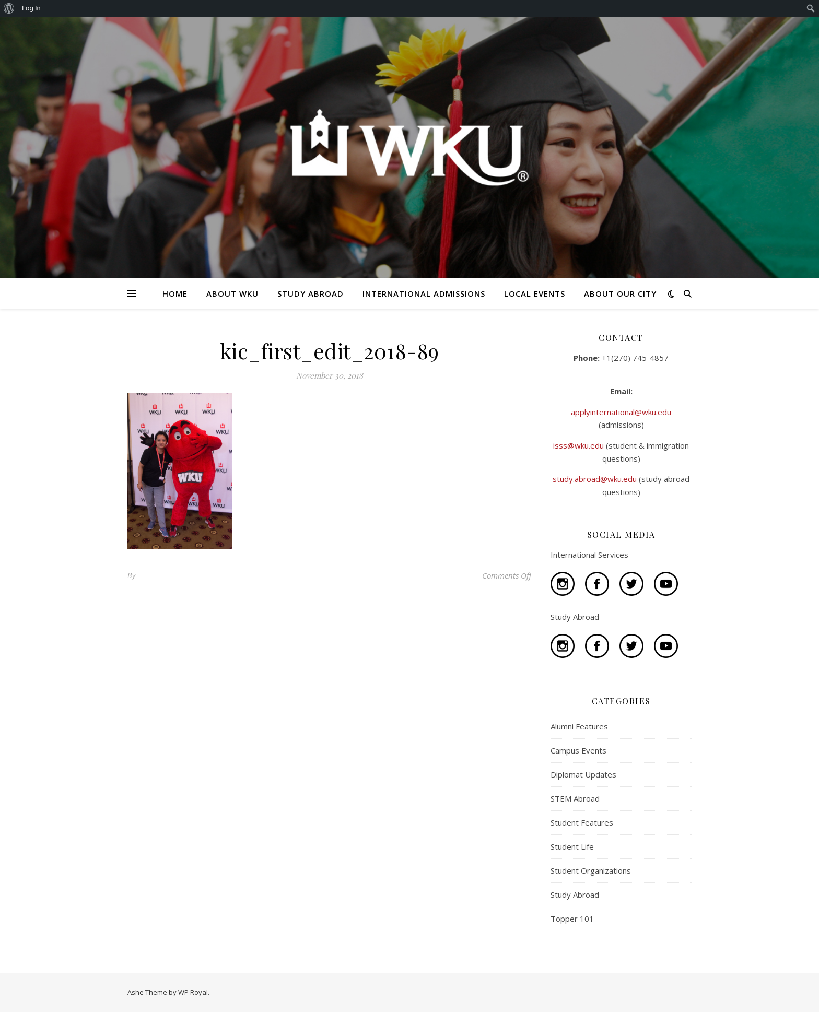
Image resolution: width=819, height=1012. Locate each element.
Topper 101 (572, 918)
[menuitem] (9, 8)
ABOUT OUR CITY (620, 293)
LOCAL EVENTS (534, 293)
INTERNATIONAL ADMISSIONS (423, 293)
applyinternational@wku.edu (621, 412)
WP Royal (193, 992)
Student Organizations (591, 870)
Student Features (582, 822)
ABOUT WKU (232, 293)
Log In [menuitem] (31, 8)
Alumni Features (579, 726)
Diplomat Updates (583, 774)
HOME (175, 293)
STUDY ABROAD (310, 293)
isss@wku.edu (579, 445)
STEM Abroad (575, 798)
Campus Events (578, 750)
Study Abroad (575, 894)
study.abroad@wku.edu (596, 479)
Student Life (572, 846)
